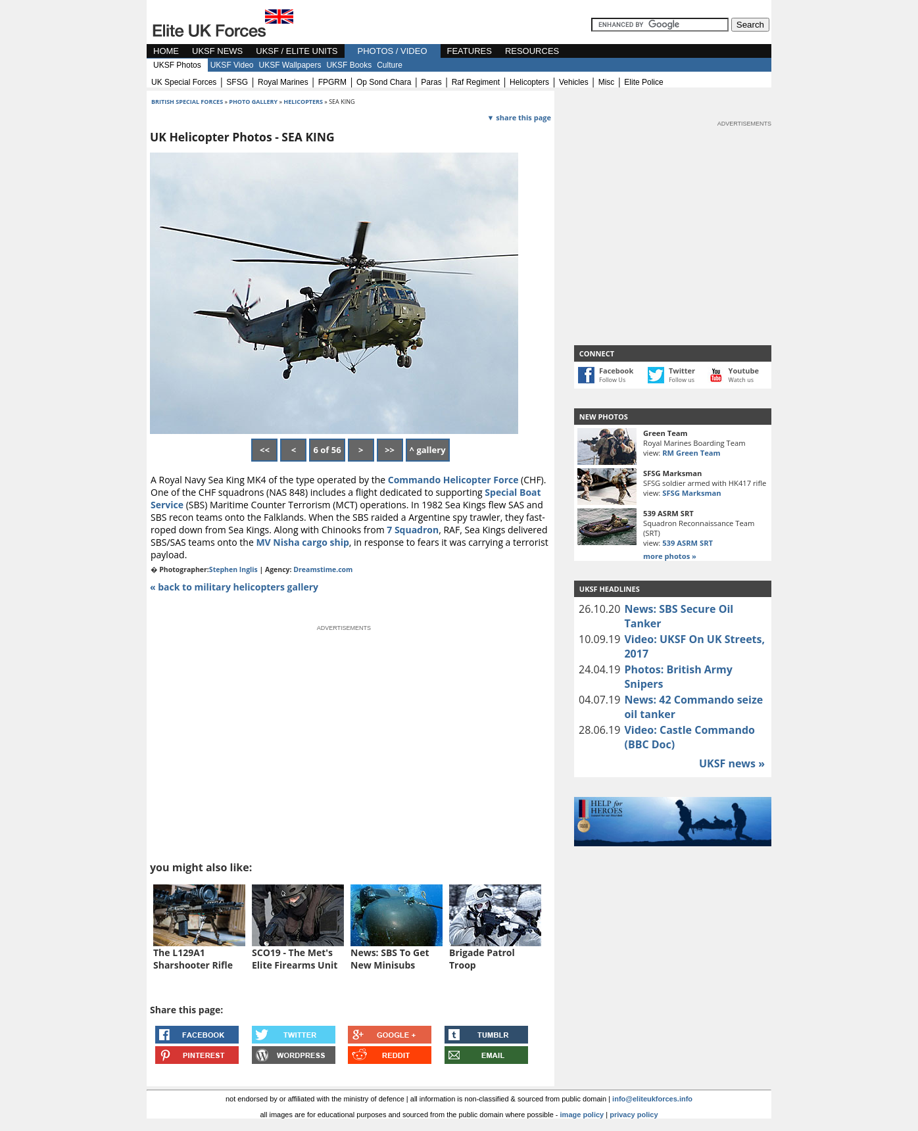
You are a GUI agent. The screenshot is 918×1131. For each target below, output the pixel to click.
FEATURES (469, 51)
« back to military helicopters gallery (234, 587)
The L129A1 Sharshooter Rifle (193, 958)
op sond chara (383, 82)
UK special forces (183, 82)
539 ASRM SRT (687, 543)
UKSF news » (732, 763)
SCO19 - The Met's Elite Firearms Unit (294, 958)
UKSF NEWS (217, 51)
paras (431, 82)
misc (606, 82)
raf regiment (476, 82)
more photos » (669, 556)
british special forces (187, 101)
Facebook (616, 370)
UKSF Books (349, 65)
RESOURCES (532, 51)
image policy (582, 1115)
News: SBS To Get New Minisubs (389, 958)
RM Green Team (691, 453)
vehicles (574, 82)
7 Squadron (413, 529)
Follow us (681, 379)
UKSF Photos (177, 65)
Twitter (682, 370)
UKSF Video (232, 65)
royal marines (283, 82)
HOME (166, 51)
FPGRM (332, 82)
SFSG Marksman (691, 493)
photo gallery (254, 101)
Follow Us (612, 379)
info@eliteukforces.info (652, 1099)
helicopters (529, 82)
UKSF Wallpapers (290, 65)
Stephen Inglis (233, 569)
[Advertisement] (672, 210)
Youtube (744, 370)
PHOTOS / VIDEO (392, 51)
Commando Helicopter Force (453, 479)
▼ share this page (519, 117)
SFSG (237, 82)
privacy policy (634, 1115)
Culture (389, 65)
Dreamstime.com (322, 569)
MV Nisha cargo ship (302, 542)
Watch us (741, 379)
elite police (643, 82)
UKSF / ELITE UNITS (296, 51)
